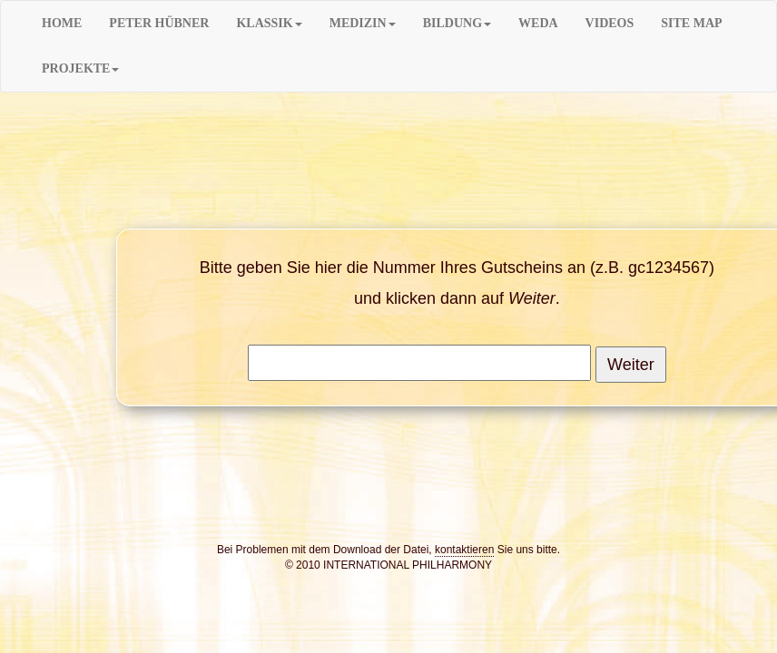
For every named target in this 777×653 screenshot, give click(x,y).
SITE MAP (691, 23)
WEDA (538, 23)
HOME (62, 23)
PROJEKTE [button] (80, 68)
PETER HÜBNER (159, 23)
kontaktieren (464, 549)
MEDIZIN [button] (362, 23)
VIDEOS (609, 23)
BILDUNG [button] (457, 23)
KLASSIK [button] (268, 23)
